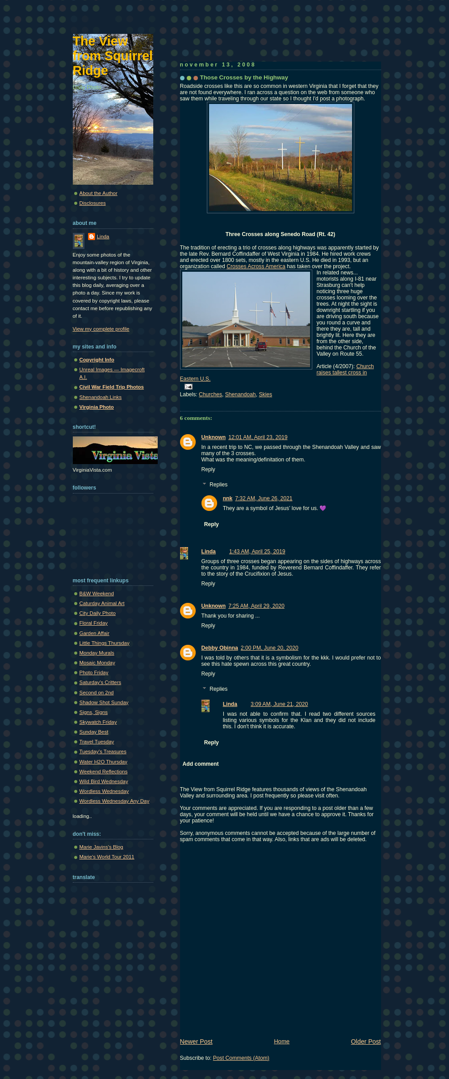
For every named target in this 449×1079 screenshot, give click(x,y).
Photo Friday (94, 672)
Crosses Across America (256, 266)
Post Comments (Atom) (241, 1058)
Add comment (201, 764)
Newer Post (196, 1041)
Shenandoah (240, 394)
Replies (219, 485)
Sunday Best (94, 732)
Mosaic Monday (97, 662)
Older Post (366, 1041)
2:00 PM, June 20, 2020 (269, 648)
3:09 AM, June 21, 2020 (279, 704)
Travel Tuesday (97, 741)
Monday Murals (97, 653)
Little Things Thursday (105, 643)
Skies (265, 394)
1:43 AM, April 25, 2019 (257, 551)
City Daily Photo (98, 613)
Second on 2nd (97, 692)
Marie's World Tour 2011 (107, 856)
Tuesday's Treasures (103, 751)
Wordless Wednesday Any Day (115, 801)
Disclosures (93, 203)
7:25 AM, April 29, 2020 (256, 606)
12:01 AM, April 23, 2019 (257, 437)
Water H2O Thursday (103, 761)
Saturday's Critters (101, 682)
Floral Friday (94, 623)
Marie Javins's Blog (101, 847)
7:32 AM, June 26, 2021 (263, 498)
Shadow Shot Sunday (104, 702)
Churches (210, 394)
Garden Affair (94, 633)
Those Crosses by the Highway (244, 77)
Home (282, 1041)
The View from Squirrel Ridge (113, 56)
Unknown (213, 437)
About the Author (98, 193)
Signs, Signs (94, 712)
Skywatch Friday (98, 722)
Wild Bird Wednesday (104, 781)
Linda (208, 551)
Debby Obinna (219, 648)
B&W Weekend (97, 593)
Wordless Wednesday (104, 791)
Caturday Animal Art (102, 603)
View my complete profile (101, 329)
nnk (228, 498)
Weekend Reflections (104, 771)
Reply (208, 469)
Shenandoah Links (101, 397)
